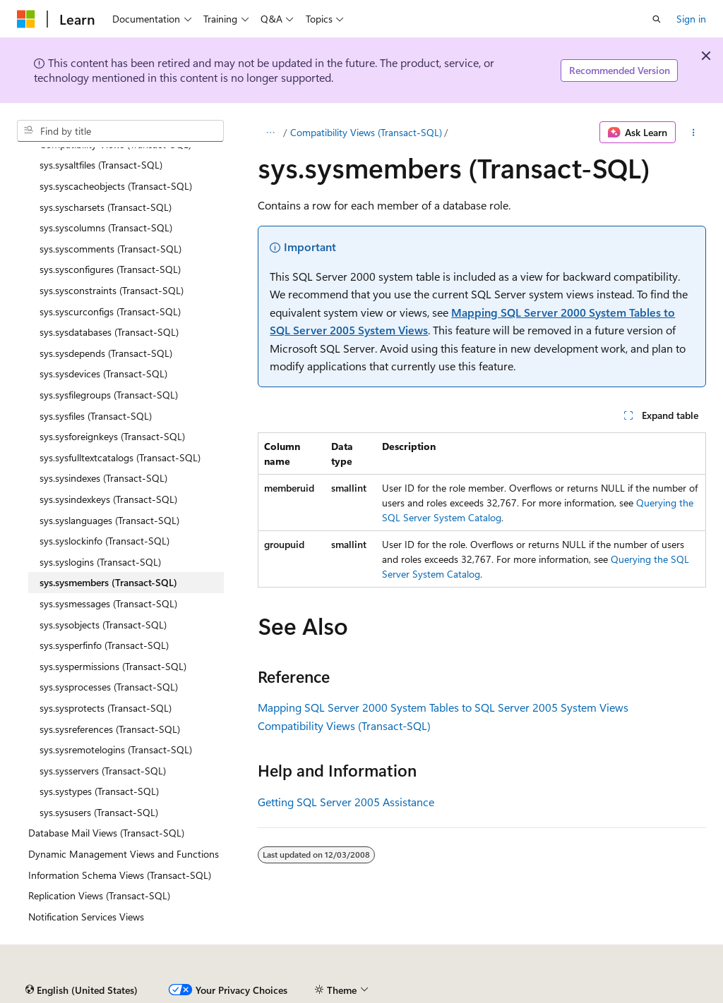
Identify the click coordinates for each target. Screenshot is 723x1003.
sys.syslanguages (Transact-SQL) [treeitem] (109, 520)
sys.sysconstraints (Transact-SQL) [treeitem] (112, 290)
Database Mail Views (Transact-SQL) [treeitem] (106, 832)
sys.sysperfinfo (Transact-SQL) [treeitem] (104, 645)
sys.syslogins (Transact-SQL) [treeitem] (100, 562)
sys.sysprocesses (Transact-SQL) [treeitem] (109, 686)
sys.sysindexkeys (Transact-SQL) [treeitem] (108, 499)
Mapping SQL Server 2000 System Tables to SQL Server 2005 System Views (443, 707)
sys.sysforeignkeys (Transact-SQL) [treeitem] (112, 436)
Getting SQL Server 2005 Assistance (346, 801)
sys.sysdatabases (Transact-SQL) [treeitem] (109, 332)
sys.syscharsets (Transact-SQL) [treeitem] (106, 207)
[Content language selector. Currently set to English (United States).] (81, 990)
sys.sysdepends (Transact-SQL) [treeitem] (106, 353)
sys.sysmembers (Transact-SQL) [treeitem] (108, 582)
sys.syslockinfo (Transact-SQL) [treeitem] (104, 540)
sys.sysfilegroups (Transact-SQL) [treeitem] (109, 394)
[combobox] (120, 131)
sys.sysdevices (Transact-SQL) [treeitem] (103, 373)
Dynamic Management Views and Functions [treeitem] (123, 854)
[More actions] (693, 132)
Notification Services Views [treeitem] (86, 916)
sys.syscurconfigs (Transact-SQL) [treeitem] (110, 311)
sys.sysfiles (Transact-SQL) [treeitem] (96, 416)
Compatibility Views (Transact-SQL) (366, 132)
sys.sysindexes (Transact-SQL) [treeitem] (103, 478)
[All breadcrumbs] (270, 132)
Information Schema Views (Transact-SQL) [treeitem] (119, 875)
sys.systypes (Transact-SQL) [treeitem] (99, 791)
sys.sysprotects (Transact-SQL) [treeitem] (106, 708)
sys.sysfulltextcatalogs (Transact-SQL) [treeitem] (120, 457)
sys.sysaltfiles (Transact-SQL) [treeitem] (101, 164)
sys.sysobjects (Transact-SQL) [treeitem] (103, 624)
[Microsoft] (26, 19)
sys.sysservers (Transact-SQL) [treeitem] (103, 770)
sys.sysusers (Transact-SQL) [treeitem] (99, 812)
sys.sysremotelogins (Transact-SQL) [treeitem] (116, 749)
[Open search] (657, 19)
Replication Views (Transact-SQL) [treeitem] (99, 895)
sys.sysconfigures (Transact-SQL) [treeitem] (110, 269)
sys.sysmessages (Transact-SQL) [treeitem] (108, 603)
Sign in (691, 18)
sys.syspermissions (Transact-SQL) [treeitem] (113, 666)
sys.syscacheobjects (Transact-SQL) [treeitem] (116, 186)
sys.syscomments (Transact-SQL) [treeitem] (110, 248)
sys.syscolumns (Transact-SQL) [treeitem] (106, 227)
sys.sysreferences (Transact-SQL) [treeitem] (110, 729)
